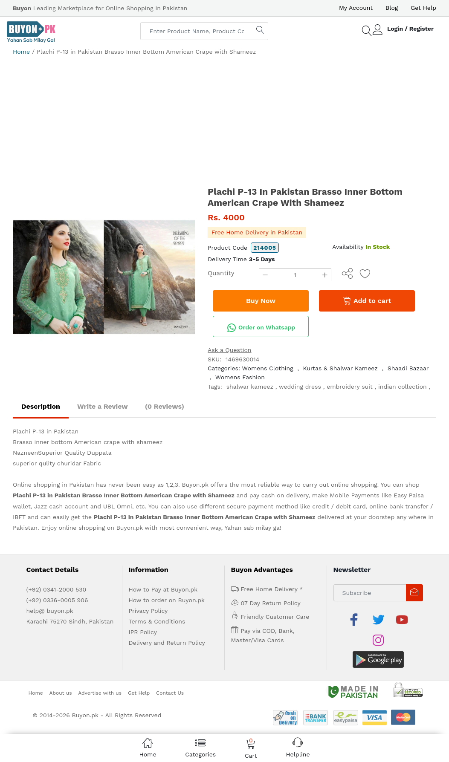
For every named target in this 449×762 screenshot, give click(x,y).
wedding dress (300, 386)
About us (60, 672)
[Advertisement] (224, 120)
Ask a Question (230, 349)
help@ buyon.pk (49, 610)
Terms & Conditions (157, 621)
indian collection (402, 386)
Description (40, 406)
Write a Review (102, 406)
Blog (391, 7)
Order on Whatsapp (260, 328)
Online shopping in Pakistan (53, 484)
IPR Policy (143, 632)
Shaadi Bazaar (408, 368)
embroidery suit (350, 386)
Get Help (423, 7)
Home (21, 51)
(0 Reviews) (164, 406)
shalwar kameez (249, 386)
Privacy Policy (148, 610)
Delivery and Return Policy (167, 642)
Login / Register (410, 28)
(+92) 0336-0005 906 (57, 600)
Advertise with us (100, 672)
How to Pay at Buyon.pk (163, 589)
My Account (356, 7)
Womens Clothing (267, 368)
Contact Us (170, 672)
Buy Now (260, 301)
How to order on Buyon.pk (167, 600)
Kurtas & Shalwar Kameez (340, 368)
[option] (104, 277)
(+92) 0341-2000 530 (56, 589)
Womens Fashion (240, 377)
